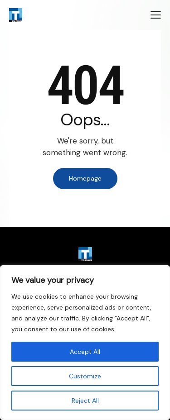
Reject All (85, 400)
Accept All (85, 352)
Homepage (85, 178)
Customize (85, 376)
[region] (85, 342)
